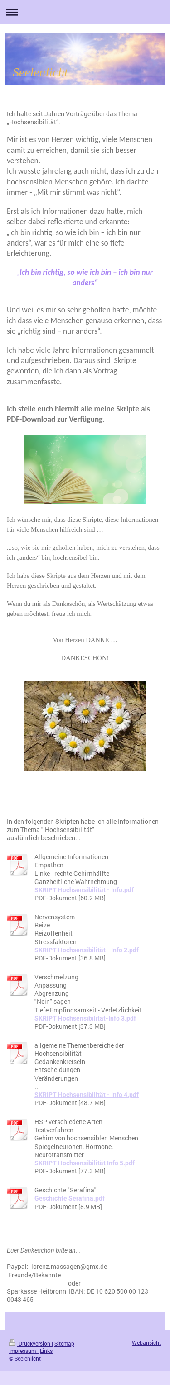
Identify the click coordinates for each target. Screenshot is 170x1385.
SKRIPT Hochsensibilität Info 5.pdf (84, 1163)
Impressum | (24, 1350)
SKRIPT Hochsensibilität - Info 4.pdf (86, 1094)
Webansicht (146, 1342)
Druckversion (30, 1343)
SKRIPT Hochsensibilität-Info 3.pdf (85, 1018)
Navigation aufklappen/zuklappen (85, 12)
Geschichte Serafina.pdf (69, 1198)
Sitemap (64, 1343)
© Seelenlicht (25, 1358)
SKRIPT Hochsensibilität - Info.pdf (84, 889)
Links (46, 1350)
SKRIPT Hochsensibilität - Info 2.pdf (86, 950)
